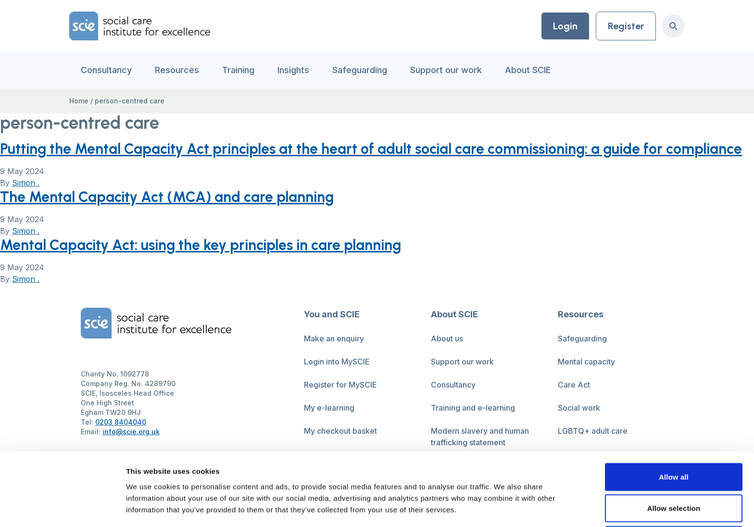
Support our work (446, 70)
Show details (504, 508)
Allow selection (674, 440)
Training (238, 70)
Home (78, 101)
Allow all (674, 408)
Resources (177, 70)
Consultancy (106, 70)
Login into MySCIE (337, 361)
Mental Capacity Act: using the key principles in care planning (200, 245)
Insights (293, 70)
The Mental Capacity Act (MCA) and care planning (167, 197)
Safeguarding (359, 70)
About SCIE (528, 70)
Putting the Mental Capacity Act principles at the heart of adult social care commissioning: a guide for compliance (371, 149)
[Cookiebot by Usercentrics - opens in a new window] (62, 508)
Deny (673, 471)
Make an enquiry (334, 338)
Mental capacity (586, 361)
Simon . (25, 183)
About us (447, 338)
